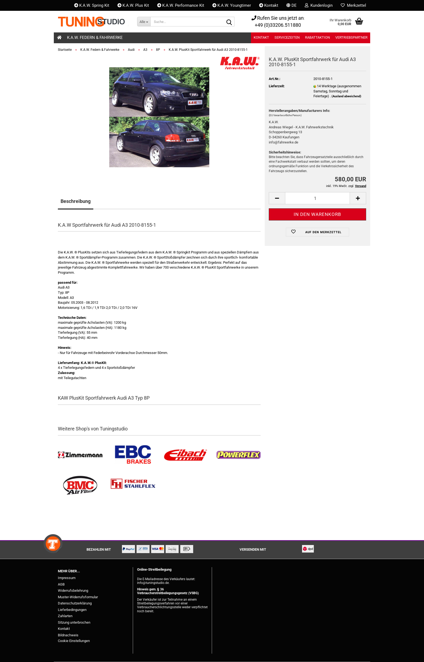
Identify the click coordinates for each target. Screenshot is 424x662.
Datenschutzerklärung (75, 603)
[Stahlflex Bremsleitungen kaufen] (133, 485)
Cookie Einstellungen (74, 641)
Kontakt (268, 5)
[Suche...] (143, 21)
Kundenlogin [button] (319, 5)
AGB (61, 584)
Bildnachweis (68, 635)
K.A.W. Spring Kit (91, 5)
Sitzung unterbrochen (74, 622)
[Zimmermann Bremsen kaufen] (80, 455)
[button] (291, 5)
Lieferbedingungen (72, 610)
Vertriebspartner (351, 37)
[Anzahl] (317, 198)
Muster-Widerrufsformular (78, 597)
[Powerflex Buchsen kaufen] (238, 455)
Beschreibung (76, 201)
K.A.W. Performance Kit (180, 5)
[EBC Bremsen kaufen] (133, 455)
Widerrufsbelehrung (73, 591)
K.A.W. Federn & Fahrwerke (95, 37)
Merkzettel (353, 5)
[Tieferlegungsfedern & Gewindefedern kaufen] (185, 455)
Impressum (66, 578)
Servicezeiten (287, 37)
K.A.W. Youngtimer (231, 5)
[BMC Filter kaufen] (80, 485)
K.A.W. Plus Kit (133, 5)
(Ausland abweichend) (346, 96)
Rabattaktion (317, 37)
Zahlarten (65, 616)
